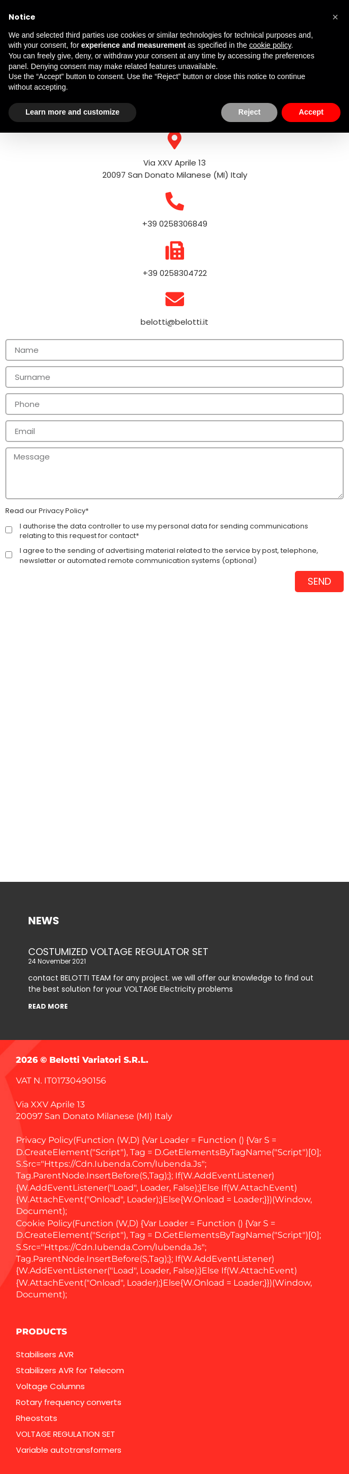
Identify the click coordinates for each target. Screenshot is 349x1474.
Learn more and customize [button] (72, 112)
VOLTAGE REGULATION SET (65, 1434)
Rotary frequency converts (68, 1402)
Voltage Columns (50, 1386)
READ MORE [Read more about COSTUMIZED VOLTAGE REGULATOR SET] (48, 1006)
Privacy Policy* (64, 511)
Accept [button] (311, 112)
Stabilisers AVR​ (45, 1354)
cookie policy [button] (270, 45)
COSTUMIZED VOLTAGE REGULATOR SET (118, 951)
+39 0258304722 (175, 273)
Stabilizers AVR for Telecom (70, 1370)
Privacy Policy (44, 1140)
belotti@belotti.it (174, 321)
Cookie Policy (44, 1223)
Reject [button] (249, 112)
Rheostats (36, 1418)
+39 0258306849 (174, 223)
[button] (335, 16)
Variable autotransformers (68, 1449)
